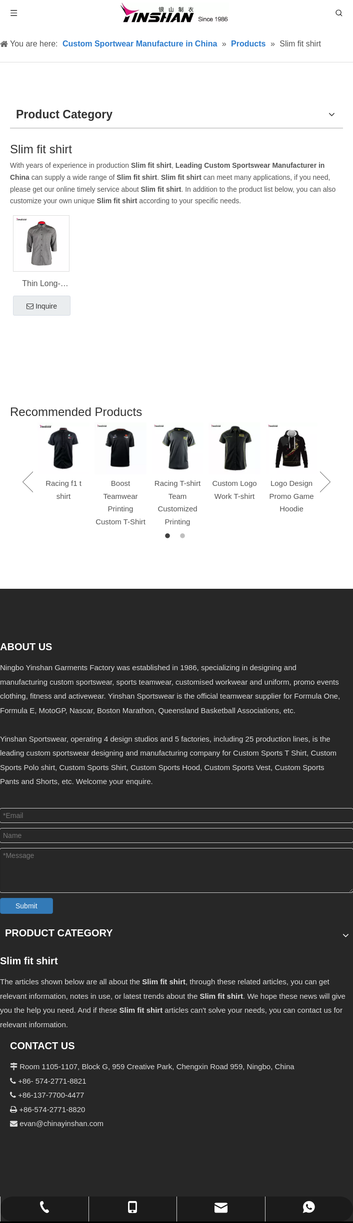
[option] (64, 462)
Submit (27, 906)
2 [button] (184, 536)
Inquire (41, 307)
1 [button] (169, 536)
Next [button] (325, 481)
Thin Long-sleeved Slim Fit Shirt (41, 284)
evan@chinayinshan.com (62, 1123)
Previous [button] (27, 481)
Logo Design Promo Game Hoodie (291, 496)
